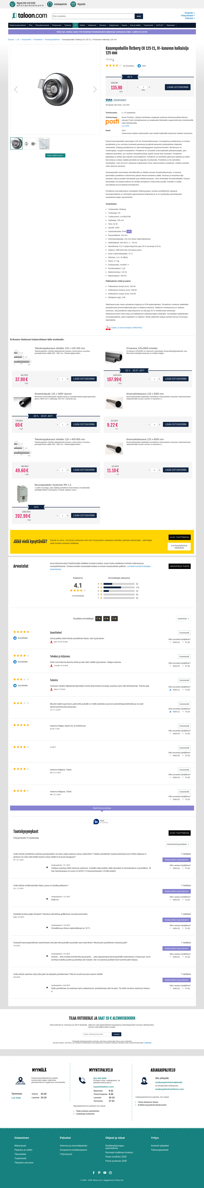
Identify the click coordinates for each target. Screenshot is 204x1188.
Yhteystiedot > (188, 15)
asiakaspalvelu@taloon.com (169, 1089)
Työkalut (67, 25)
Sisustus (102, 25)
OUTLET (159, 25)
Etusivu (11, 39)
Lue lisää (125, 126)
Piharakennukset (42, 25)
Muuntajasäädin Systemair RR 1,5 (53, 485)
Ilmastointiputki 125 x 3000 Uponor (53, 393)
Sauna (124, 25)
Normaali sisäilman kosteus (119, 1152)
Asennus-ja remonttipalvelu (73, 1145)
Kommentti (184, 633)
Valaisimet (92, 25)
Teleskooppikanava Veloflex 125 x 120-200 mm (60, 348)
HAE (139, 16)
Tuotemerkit (148, 25)
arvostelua (128, 66)
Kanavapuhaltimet (52, 39)
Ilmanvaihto (26, 39)
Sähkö (82, 25)
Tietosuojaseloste (159, 1150)
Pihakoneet (56, 25)
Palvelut (65, 1137)
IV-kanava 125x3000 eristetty (141, 348)
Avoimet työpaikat (160, 1145)
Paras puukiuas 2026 (116, 1161)
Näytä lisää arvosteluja (102, 808)
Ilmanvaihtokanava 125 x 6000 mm (145, 439)
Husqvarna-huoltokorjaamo (73, 1150)
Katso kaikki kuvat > (55, 155)
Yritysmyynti (66, 1154)
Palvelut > (190, 18)
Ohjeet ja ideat (115, 1137)
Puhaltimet (38, 39)
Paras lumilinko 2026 (116, 1156)
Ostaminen (21, 1137)
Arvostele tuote (179, 566)
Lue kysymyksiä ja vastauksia (179, 546)
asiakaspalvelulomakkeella (168, 1082)
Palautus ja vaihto (23, 1150)
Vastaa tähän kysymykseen (177, 860)
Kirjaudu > (190, 13)
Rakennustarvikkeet (18, 25)
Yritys (155, 1137)
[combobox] (93, 16)
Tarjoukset (170, 25)
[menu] (102, 25)
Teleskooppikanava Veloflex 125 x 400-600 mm (60, 439)
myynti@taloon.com (103, 1086)
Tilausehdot (20, 1154)
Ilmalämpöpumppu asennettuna (114, 1146)
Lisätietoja (147, 1043)
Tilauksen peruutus (24, 1162)
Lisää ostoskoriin (83, 378)
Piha (30, 25)
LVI (75, 25)
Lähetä (116, 1034)
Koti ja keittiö (135, 25)
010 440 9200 (99, 1078)
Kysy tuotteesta (179, 537)
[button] (16, 89)
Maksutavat (20, 1145)
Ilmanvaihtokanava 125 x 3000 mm (145, 393)
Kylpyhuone (114, 25)
